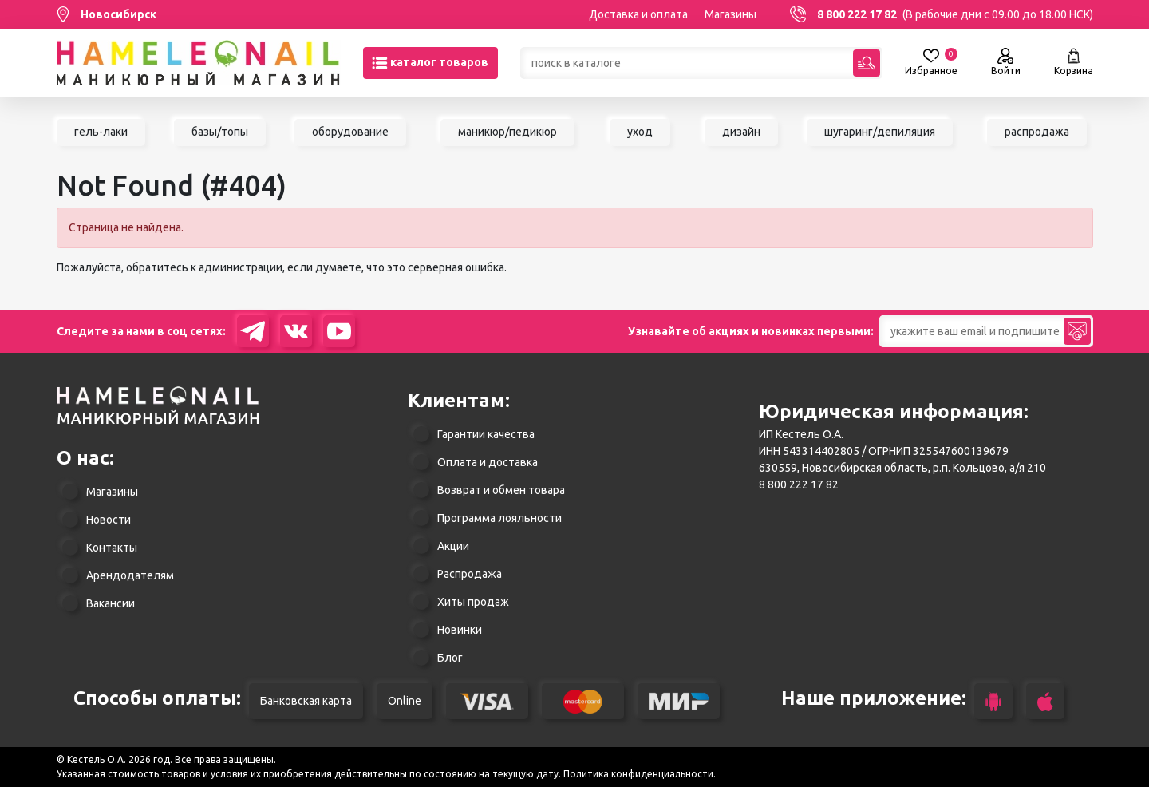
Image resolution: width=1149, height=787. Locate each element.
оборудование (350, 131)
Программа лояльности (499, 518)
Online (404, 700)
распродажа (1037, 131)
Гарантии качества (486, 434)
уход (640, 131)
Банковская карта (306, 700)
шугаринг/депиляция (879, 131)
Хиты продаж (473, 601)
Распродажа (469, 574)
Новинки (459, 629)
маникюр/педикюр (507, 131)
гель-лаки (101, 131)
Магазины (730, 14)
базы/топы (220, 131)
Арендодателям (130, 575)
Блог (450, 657)
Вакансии (110, 603)
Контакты (111, 547)
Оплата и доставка (487, 462)
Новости (108, 519)
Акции (453, 546)
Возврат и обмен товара (501, 490)
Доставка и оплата (638, 14)
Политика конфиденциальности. (639, 774)
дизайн (741, 131)
